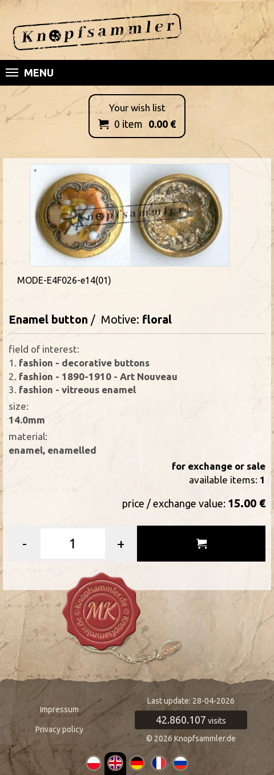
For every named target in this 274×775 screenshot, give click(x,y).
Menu (30, 72)
